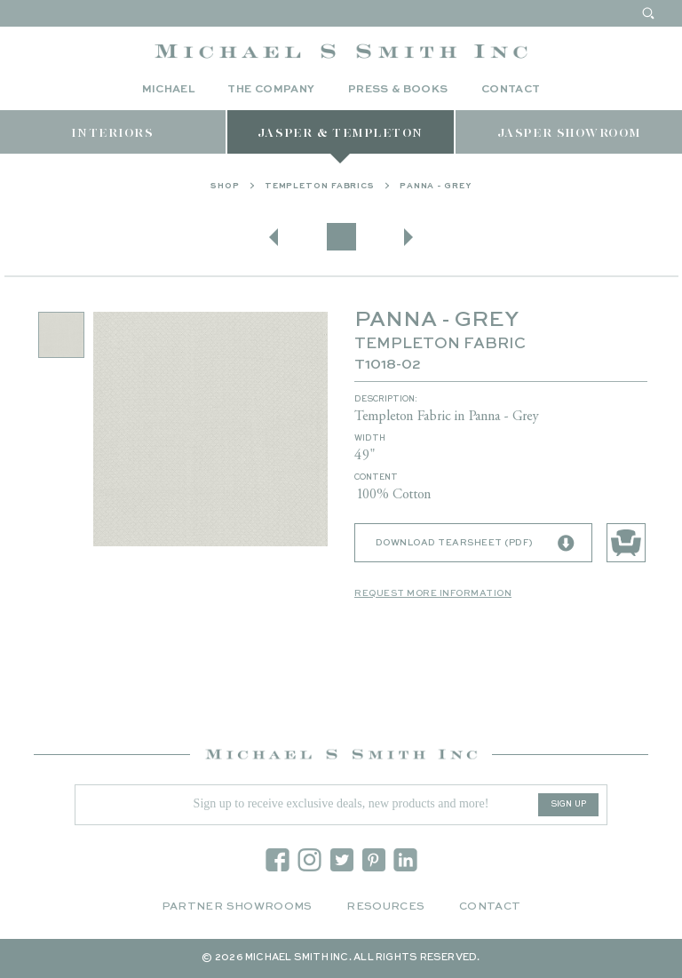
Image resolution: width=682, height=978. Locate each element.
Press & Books (398, 89)
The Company (270, 89)
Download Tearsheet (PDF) (475, 551)
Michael (168, 89)
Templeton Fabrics (320, 193)
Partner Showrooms (237, 907)
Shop (225, 193)
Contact (511, 89)
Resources (385, 907)
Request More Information (433, 600)
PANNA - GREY (436, 193)
